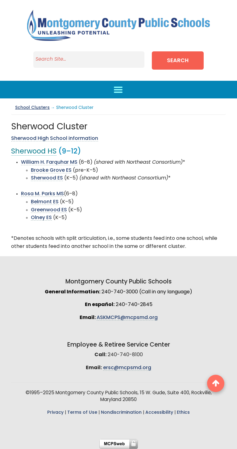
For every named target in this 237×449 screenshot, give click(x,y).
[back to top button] (215, 383)
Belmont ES (45, 202)
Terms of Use (82, 412)
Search (178, 60)
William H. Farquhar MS (49, 162)
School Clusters (32, 108)
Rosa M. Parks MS (42, 194)
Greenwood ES (49, 210)
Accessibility (159, 412)
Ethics (183, 412)
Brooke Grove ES (51, 170)
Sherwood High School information (54, 138)
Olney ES (41, 217)
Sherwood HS (33, 151)
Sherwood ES (47, 178)
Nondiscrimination (121, 412)
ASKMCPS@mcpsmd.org (127, 317)
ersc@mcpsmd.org (127, 367)
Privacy (55, 412)
